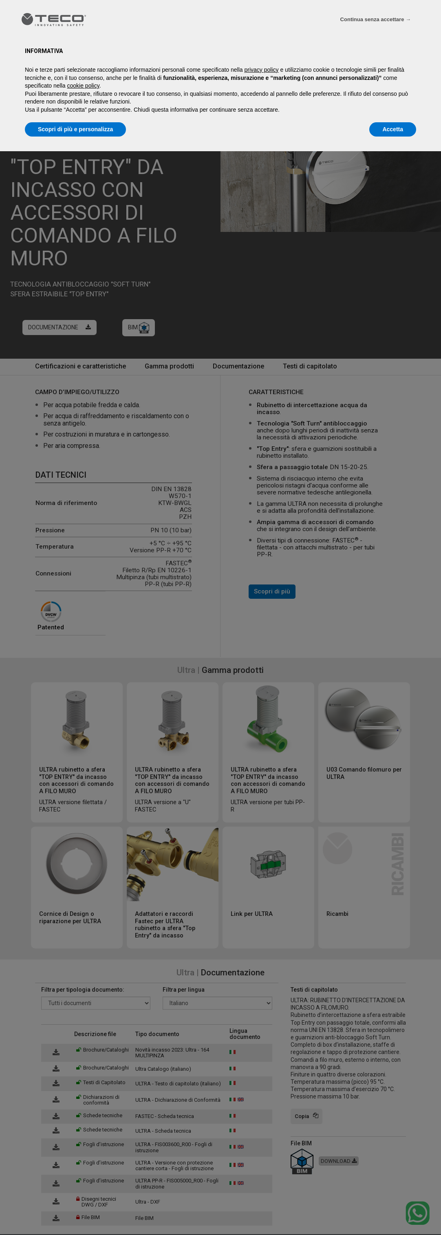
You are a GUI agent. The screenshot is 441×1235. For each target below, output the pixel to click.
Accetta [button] (392, 129)
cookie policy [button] (83, 85)
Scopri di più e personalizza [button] (75, 129)
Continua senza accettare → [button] (375, 19)
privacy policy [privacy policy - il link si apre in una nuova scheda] (262, 69)
